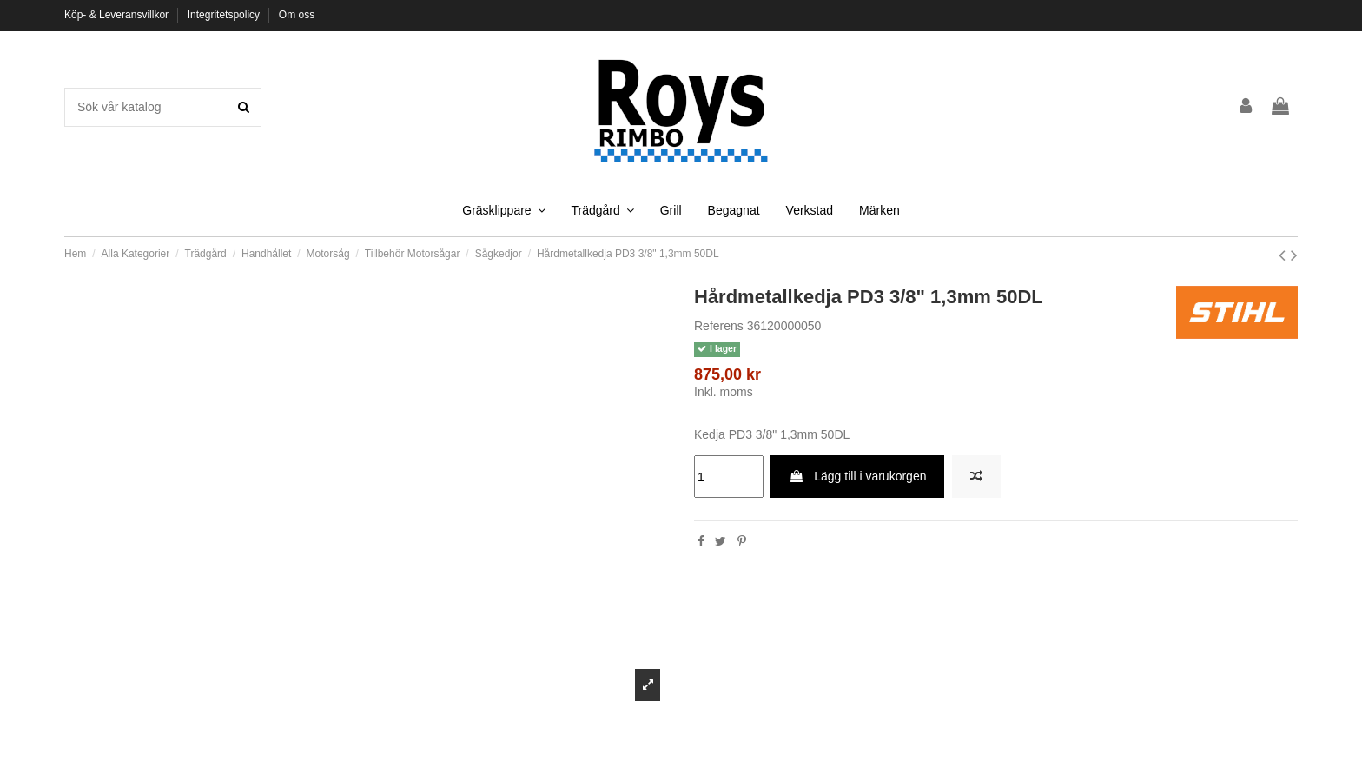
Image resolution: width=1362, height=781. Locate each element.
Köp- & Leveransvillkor (117, 15)
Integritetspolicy (225, 15)
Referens (719, 326)
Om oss (296, 15)
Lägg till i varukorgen (857, 476)
